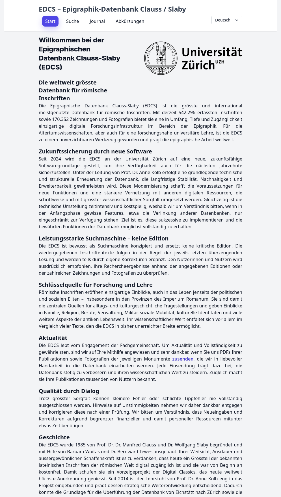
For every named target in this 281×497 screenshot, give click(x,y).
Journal (97, 21)
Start (50, 21)
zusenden (183, 359)
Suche (72, 21)
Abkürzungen (130, 21)
